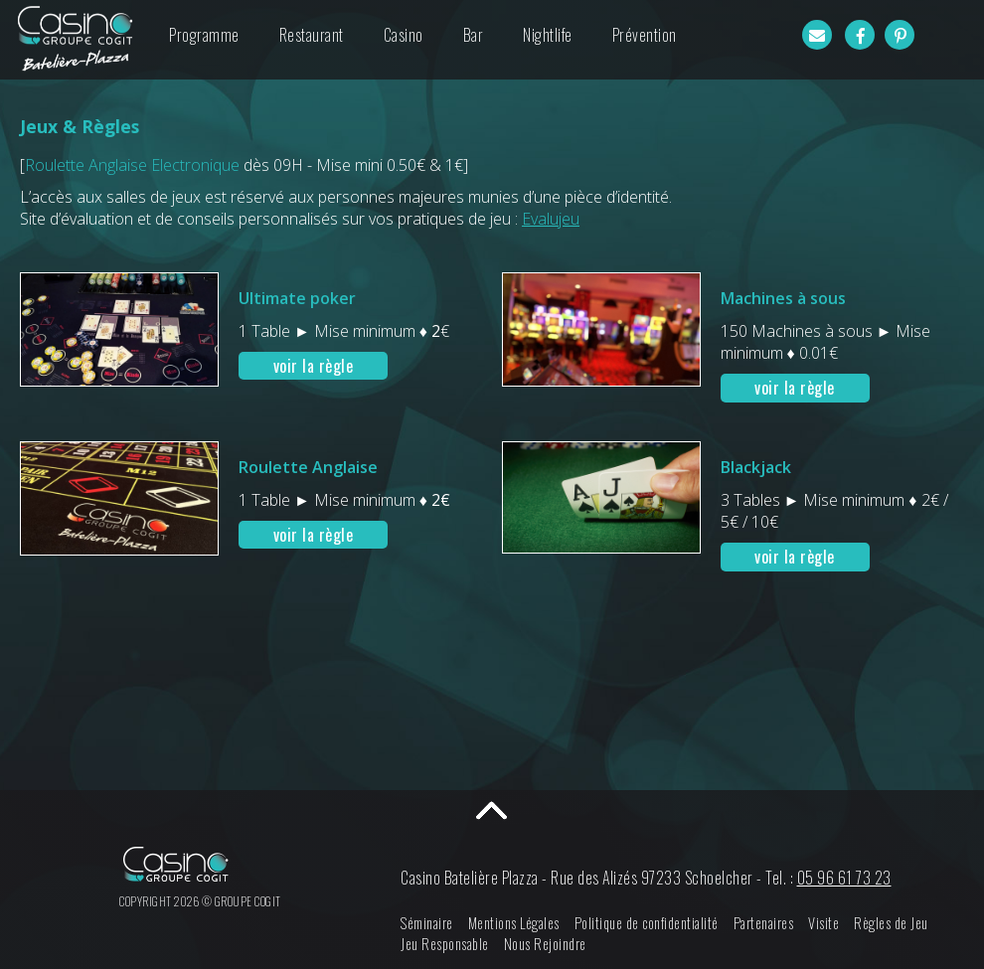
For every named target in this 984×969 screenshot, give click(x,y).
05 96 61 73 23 (844, 877)
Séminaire (427, 922)
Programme (204, 35)
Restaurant (311, 35)
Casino (403, 35)
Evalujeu (550, 219)
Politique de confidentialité (646, 922)
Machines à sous (783, 298)
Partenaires (764, 922)
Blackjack (756, 467)
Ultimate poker (297, 298)
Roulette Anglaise (308, 467)
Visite (823, 922)
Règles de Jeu (891, 922)
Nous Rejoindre (545, 943)
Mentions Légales (514, 922)
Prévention (644, 35)
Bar (473, 35)
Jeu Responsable (445, 943)
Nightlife (548, 35)
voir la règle (313, 366)
